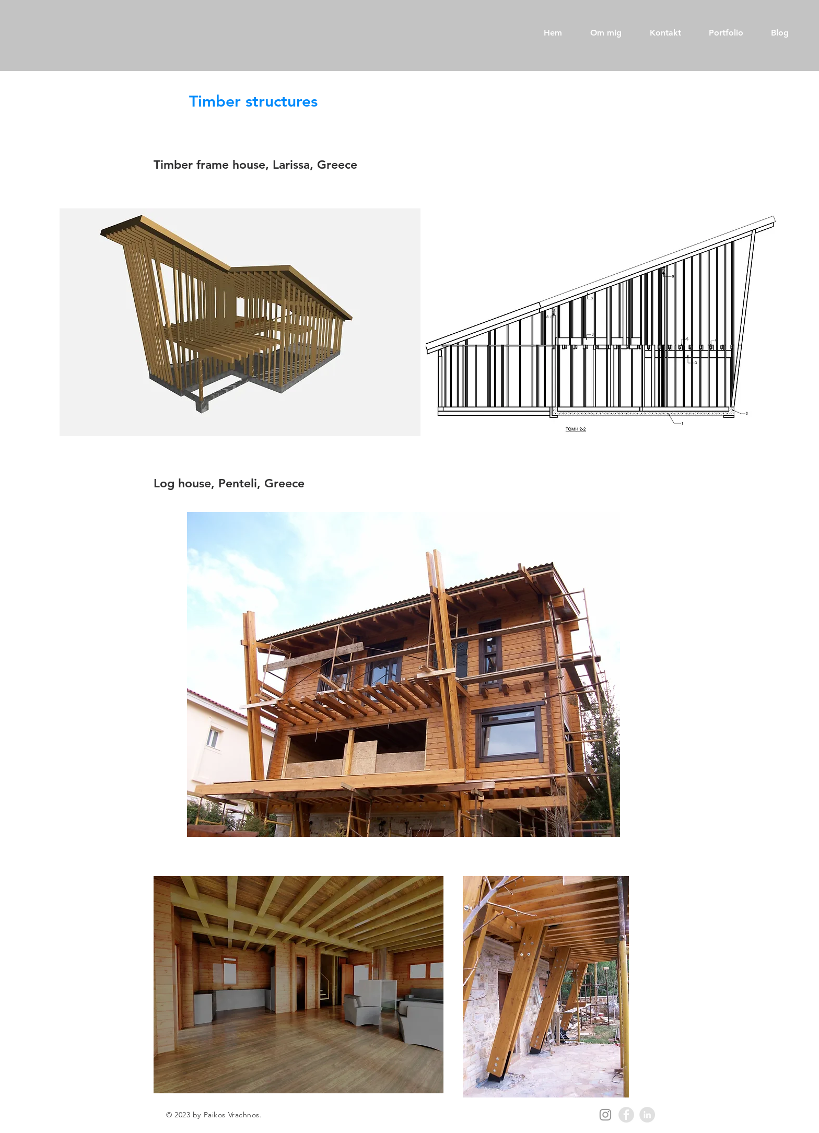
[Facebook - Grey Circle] (626, 1115)
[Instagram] (605, 1115)
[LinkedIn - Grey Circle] (647, 1115)
